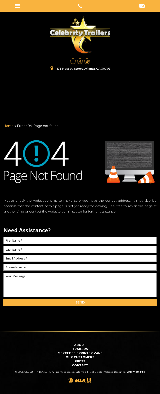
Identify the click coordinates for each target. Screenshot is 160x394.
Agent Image (136, 371)
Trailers (80, 349)
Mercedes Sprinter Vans (80, 353)
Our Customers (80, 357)
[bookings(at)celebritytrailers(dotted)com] (142, 6)
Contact (80, 365)
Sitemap (81, 371)
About (80, 345)
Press (80, 361)
